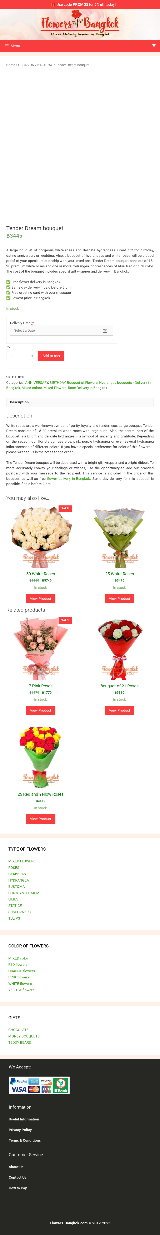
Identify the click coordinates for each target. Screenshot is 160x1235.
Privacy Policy (20, 1130)
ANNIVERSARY (36, 382)
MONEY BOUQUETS (24, 1036)
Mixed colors (32, 388)
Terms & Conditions (25, 1140)
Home (10, 65)
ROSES (13, 868)
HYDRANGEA (18, 880)
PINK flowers (18, 977)
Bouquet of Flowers (82, 382)
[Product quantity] (22, 356)
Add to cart (51, 356)
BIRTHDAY (45, 65)
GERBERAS (17, 874)
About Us (16, 1167)
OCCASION (26, 65)
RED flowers (18, 964)
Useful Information (24, 1119)
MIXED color (18, 958)
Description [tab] (19, 402)
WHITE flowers (20, 984)
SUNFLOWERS (19, 912)
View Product (40, 599)
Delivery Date (22, 323)
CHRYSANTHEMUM (23, 893)
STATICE (15, 906)
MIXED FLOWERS (21, 861)
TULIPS (14, 918)
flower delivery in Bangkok (68, 479)
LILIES (13, 899)
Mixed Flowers (55, 388)
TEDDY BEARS (19, 1042)
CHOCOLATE (18, 1030)
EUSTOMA (16, 886)
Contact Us (17, 1177)
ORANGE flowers (21, 971)
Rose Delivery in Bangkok (87, 388)
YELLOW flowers (21, 990)
